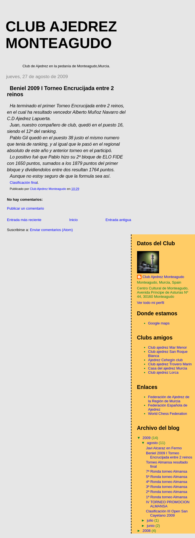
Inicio (73, 220)
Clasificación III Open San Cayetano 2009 (167, 513)
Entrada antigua (118, 220)
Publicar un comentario (25, 208)
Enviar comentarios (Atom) (51, 230)
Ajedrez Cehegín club (165, 360)
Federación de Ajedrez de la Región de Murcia (168, 399)
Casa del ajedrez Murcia (167, 368)
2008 (147, 531)
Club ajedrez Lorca (163, 372)
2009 (147, 438)
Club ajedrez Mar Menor (167, 347)
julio (150, 520)
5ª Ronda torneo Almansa (166, 477)
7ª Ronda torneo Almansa (166, 471)
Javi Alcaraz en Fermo (164, 448)
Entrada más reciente (24, 220)
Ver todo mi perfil (150, 303)
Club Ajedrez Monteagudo (163, 277)
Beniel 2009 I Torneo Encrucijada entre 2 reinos (169, 455)
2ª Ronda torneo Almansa (166, 492)
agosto (153, 443)
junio (151, 526)
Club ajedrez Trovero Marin (170, 364)
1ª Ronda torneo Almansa (166, 497)
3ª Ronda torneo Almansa (166, 487)
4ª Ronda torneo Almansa (166, 482)
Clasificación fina (23, 182)
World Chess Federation (167, 413)
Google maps (159, 323)
